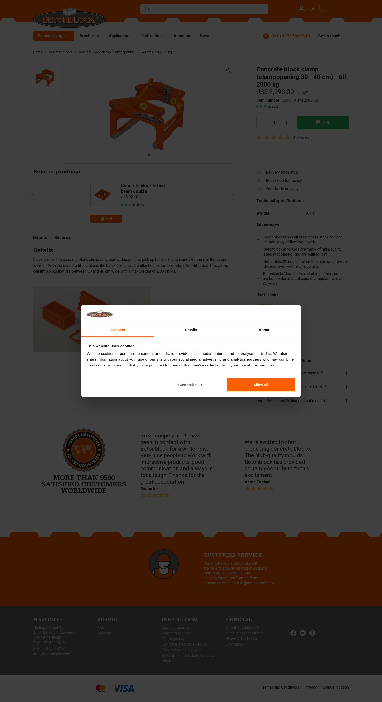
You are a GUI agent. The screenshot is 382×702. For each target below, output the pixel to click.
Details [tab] (191, 330)
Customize (190, 385)
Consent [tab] (118, 330)
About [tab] (264, 330)
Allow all (260, 385)
